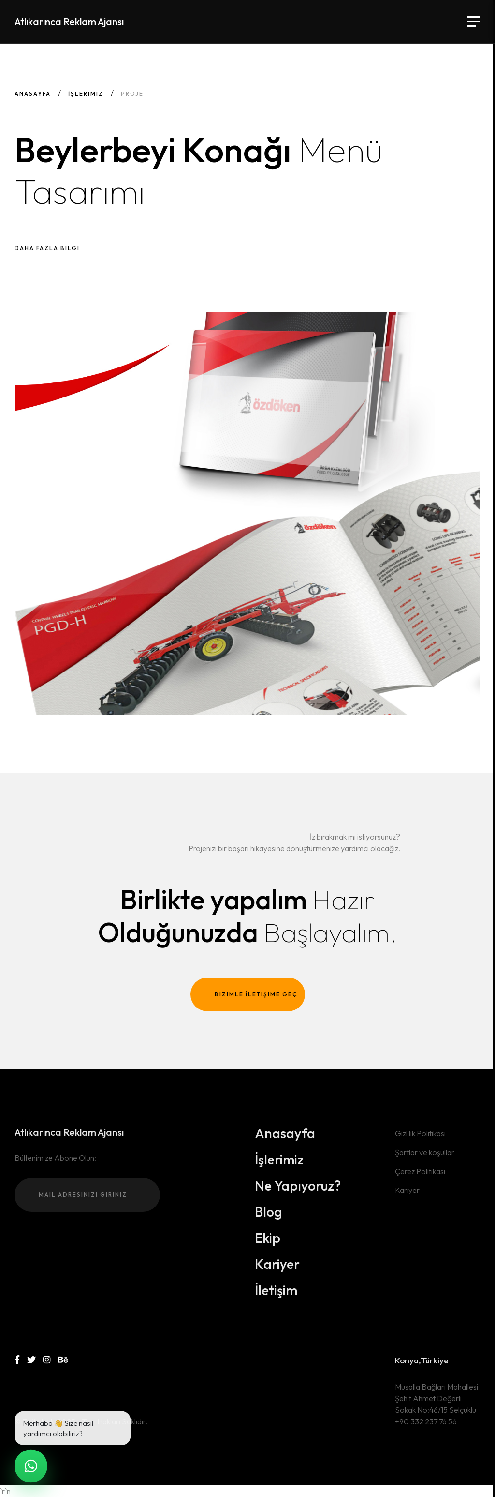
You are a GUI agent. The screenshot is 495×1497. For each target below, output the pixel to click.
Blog (268, 1212)
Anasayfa (33, 93)
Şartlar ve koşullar (424, 1152)
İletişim (276, 1290)
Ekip (267, 1238)
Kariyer (277, 1264)
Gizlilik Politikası (420, 1133)
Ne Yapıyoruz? (298, 1185)
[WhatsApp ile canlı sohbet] (31, 1466)
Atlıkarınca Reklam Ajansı (69, 22)
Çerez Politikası (420, 1171)
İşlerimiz (85, 93)
